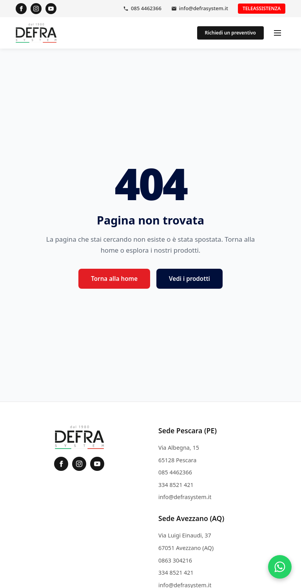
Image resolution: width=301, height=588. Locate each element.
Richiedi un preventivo (230, 32)
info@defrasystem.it (203, 8)
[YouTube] (50, 8)
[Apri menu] (277, 33)
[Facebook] (21, 8)
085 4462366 (146, 8)
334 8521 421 (176, 484)
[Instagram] (36, 8)
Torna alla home (114, 278)
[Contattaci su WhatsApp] (280, 567)
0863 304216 (175, 560)
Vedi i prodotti (189, 278)
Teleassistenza (262, 8)
